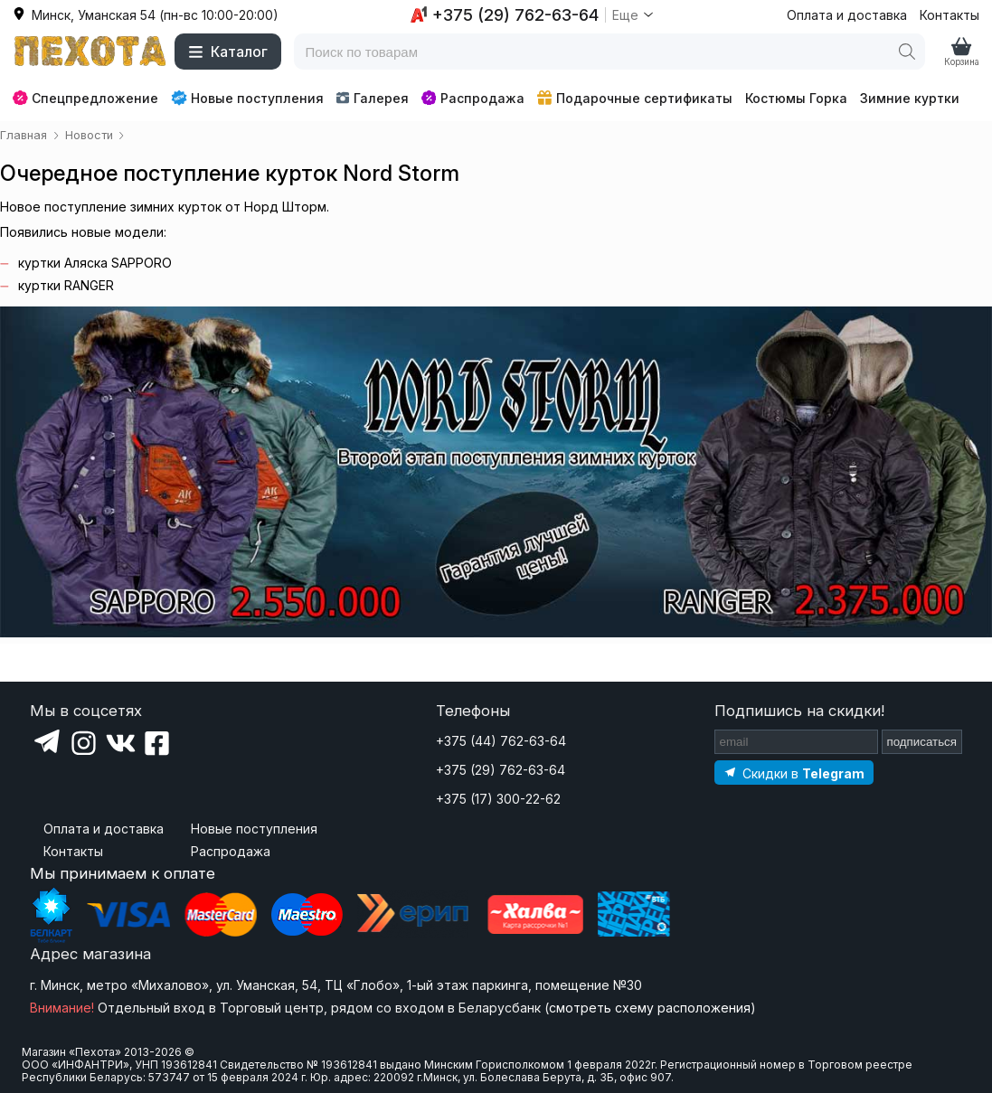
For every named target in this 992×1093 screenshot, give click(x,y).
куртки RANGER (66, 285)
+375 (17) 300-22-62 (498, 798)
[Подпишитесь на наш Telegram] (794, 772)
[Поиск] (907, 51)
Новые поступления (247, 98)
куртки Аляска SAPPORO (95, 262)
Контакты (949, 15)
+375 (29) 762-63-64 (500, 769)
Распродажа (472, 98)
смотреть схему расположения (650, 1007)
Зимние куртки (909, 98)
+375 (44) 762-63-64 (501, 741)
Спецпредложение (85, 98)
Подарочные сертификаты (634, 98)
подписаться (922, 742)
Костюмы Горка (796, 98)
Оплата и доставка (847, 15)
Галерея (372, 98)
